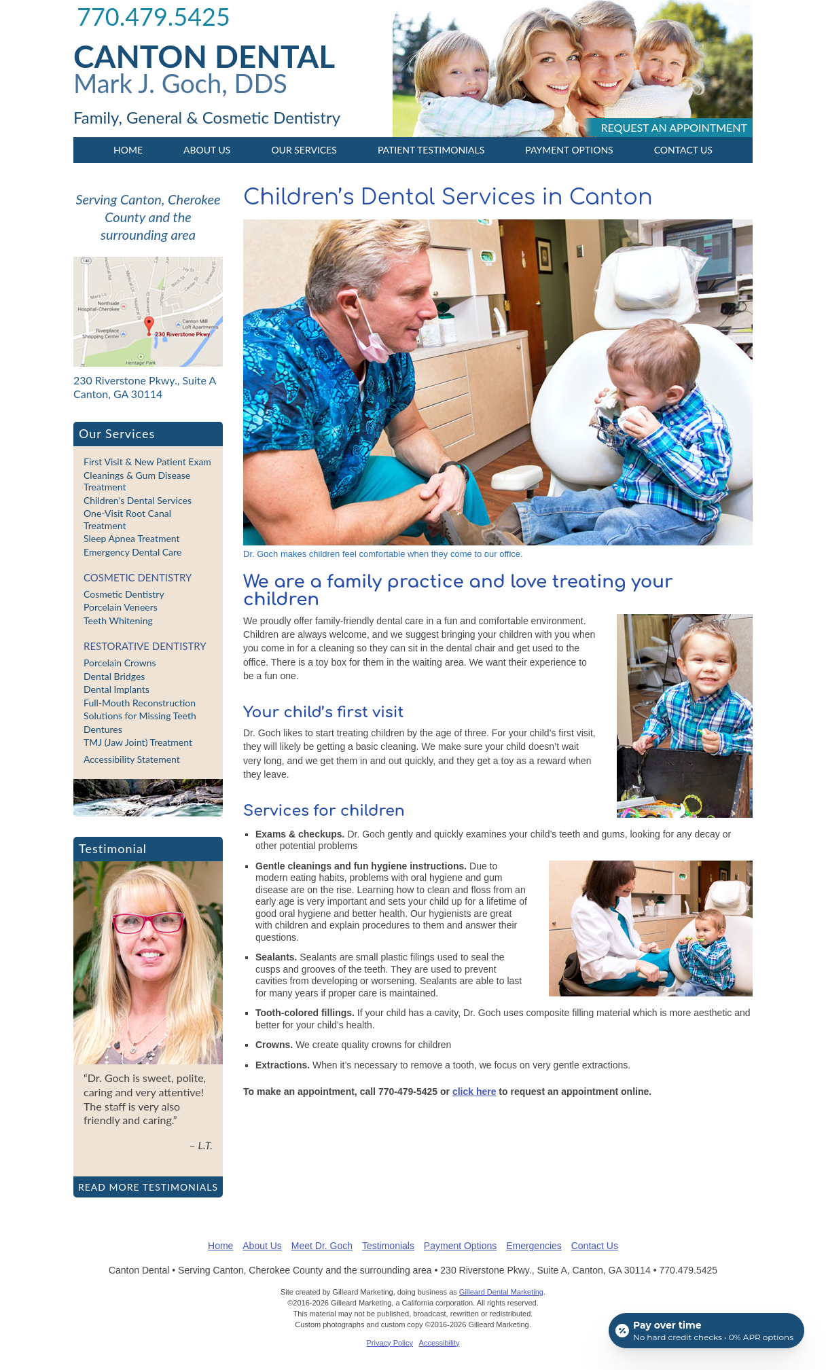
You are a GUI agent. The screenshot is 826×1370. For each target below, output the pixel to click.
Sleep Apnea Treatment (132, 538)
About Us (206, 150)
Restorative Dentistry (145, 646)
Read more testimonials (148, 1187)
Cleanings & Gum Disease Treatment (137, 481)
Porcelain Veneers (121, 607)
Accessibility (439, 1343)
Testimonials (388, 1245)
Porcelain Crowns (120, 662)
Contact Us (683, 150)
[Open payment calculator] (706, 1330)
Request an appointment (674, 127)
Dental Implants (116, 689)
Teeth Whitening (118, 620)
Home (128, 150)
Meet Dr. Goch (322, 1245)
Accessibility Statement (132, 759)
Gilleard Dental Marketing (501, 1292)
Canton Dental (204, 56)
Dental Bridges (114, 676)
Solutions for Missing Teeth (140, 715)
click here (474, 1091)
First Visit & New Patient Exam (147, 461)
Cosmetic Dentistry (138, 577)
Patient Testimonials (431, 150)
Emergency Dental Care (132, 552)
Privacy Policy (390, 1343)
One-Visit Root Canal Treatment (127, 519)
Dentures (103, 729)
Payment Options (569, 150)
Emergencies (534, 1245)
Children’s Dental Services (138, 500)
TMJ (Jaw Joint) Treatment (138, 742)
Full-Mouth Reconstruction (140, 702)
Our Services (303, 150)
